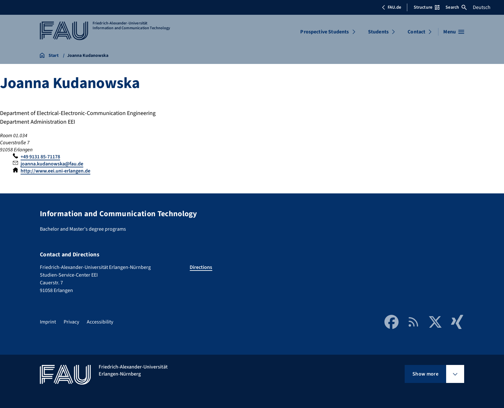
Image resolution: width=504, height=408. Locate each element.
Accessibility (100, 321)
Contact (416, 31)
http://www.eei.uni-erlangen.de (55, 170)
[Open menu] (453, 32)
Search (456, 7)
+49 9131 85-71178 (40, 156)
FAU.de (391, 7)
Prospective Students (324, 31)
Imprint (48, 321)
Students (378, 31)
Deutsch (482, 7)
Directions (201, 267)
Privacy (71, 321)
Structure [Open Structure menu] (426, 7)
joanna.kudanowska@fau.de (52, 163)
